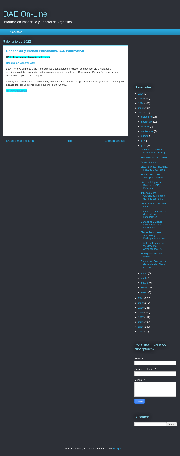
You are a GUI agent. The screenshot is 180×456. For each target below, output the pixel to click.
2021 (141, 298)
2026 (141, 93)
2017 (141, 317)
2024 (141, 103)
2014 (141, 331)
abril (143, 278)
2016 (141, 322)
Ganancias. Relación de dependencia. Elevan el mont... (153, 264)
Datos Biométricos (150, 162)
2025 (141, 98)
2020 (141, 303)
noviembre (147, 121)
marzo (145, 282)
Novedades (16, 31)
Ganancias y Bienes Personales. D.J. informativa (151, 224)
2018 (141, 312)
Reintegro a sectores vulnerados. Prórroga (153, 151)
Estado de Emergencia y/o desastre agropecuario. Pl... (152, 246)
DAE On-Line (25, 14)
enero (144, 292)
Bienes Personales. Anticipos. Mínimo (151, 176)
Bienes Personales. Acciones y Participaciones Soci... (153, 235)
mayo (144, 273)
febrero (145, 287)
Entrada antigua (115, 140)
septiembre (147, 131)
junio (144, 145)
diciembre (146, 116)
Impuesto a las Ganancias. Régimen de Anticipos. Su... (153, 195)
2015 (141, 326)
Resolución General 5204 (20, 62)
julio (143, 140)
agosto (145, 136)
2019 (141, 307)
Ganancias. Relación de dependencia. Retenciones (153, 214)
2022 (141, 112)
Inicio (69, 140)
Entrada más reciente (20, 140)
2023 (141, 108)
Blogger (116, 448)
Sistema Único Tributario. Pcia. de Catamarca (154, 168)
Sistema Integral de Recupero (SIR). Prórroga (150, 185)
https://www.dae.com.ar (16, 91)
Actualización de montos (153, 157)
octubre (145, 126)
